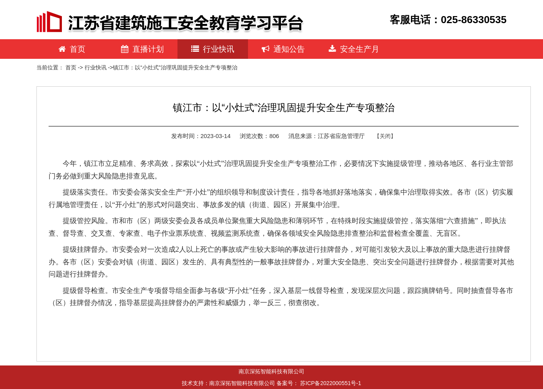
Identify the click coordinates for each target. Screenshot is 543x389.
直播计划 (142, 49)
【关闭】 (385, 136)
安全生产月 (354, 49)
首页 (71, 49)
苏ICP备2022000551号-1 (330, 383)
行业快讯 (212, 49)
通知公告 (283, 49)
